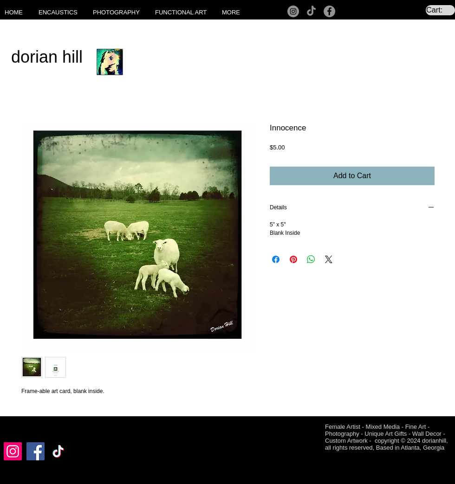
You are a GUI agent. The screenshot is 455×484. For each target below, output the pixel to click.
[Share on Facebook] (275, 259)
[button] (61, 12)
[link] (440, 10)
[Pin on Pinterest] (293, 259)
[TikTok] (311, 11)
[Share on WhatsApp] (311, 259)
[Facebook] (329, 11)
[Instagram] (293, 11)
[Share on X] (328, 259)
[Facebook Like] (21, 427)
